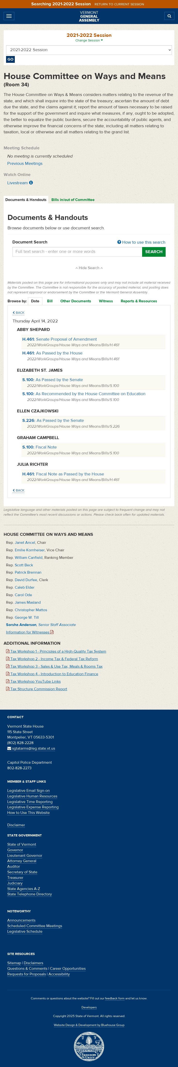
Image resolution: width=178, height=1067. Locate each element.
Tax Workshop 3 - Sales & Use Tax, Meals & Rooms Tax (54, 666)
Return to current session (119, 4)
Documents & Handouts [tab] (26, 199)
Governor (15, 850)
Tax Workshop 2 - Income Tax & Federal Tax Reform (52, 659)
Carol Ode (23, 595)
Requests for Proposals (26, 974)
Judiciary (15, 883)
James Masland (28, 602)
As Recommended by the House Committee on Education (84, 394)
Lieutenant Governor (24, 855)
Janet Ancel (25, 542)
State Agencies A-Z (23, 888)
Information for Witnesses (30, 632)
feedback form (115, 998)
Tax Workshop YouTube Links (33, 681)
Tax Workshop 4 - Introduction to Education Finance (52, 674)
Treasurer (15, 877)
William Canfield (28, 557)
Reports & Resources (139, 301)
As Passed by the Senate (52, 380)
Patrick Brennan (28, 572)
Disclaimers (33, 963)
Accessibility (59, 974)
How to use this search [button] (141, 242)
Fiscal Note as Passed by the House (63, 474)
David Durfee (26, 580)
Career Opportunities (68, 968)
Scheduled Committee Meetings (34, 925)
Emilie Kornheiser (30, 550)
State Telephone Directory (29, 894)
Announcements (21, 920)
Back (18, 313)
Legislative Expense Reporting (33, 807)
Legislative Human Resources (32, 796)
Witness (106, 301)
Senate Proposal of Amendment (59, 339)
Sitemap (14, 963)
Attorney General (21, 860)
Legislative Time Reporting (30, 801)
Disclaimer (16, 825)
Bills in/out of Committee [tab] (73, 199)
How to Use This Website (28, 812)
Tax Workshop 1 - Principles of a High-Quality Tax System (56, 651)
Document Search (89, 242)
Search (153, 252)
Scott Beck (24, 565)
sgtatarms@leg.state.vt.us (31, 748)
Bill (50, 301)
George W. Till (27, 617)
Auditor (13, 866)
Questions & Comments (27, 968)
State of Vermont (21, 844)
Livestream (17, 183)
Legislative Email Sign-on (28, 790)
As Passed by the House (52, 353)
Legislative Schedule (24, 931)
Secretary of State (22, 872)
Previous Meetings (24, 163)
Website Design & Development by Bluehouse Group (89, 1025)
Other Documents (75, 301)
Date (35, 301)
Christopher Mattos (31, 610)
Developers (89, 1007)
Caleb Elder (24, 587)
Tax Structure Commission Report (36, 689)
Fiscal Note (39, 447)
